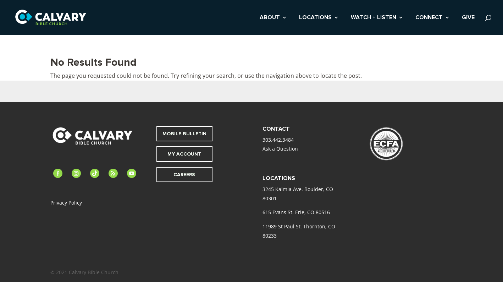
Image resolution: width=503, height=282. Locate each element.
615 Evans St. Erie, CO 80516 (296, 212)
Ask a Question (280, 148)
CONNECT (429, 18)
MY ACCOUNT (184, 154)
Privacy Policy (66, 202)
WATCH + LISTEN (373, 18)
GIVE (468, 18)
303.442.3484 (278, 139)
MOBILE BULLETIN (184, 134)
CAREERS (184, 175)
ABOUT (270, 18)
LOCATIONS (315, 18)
